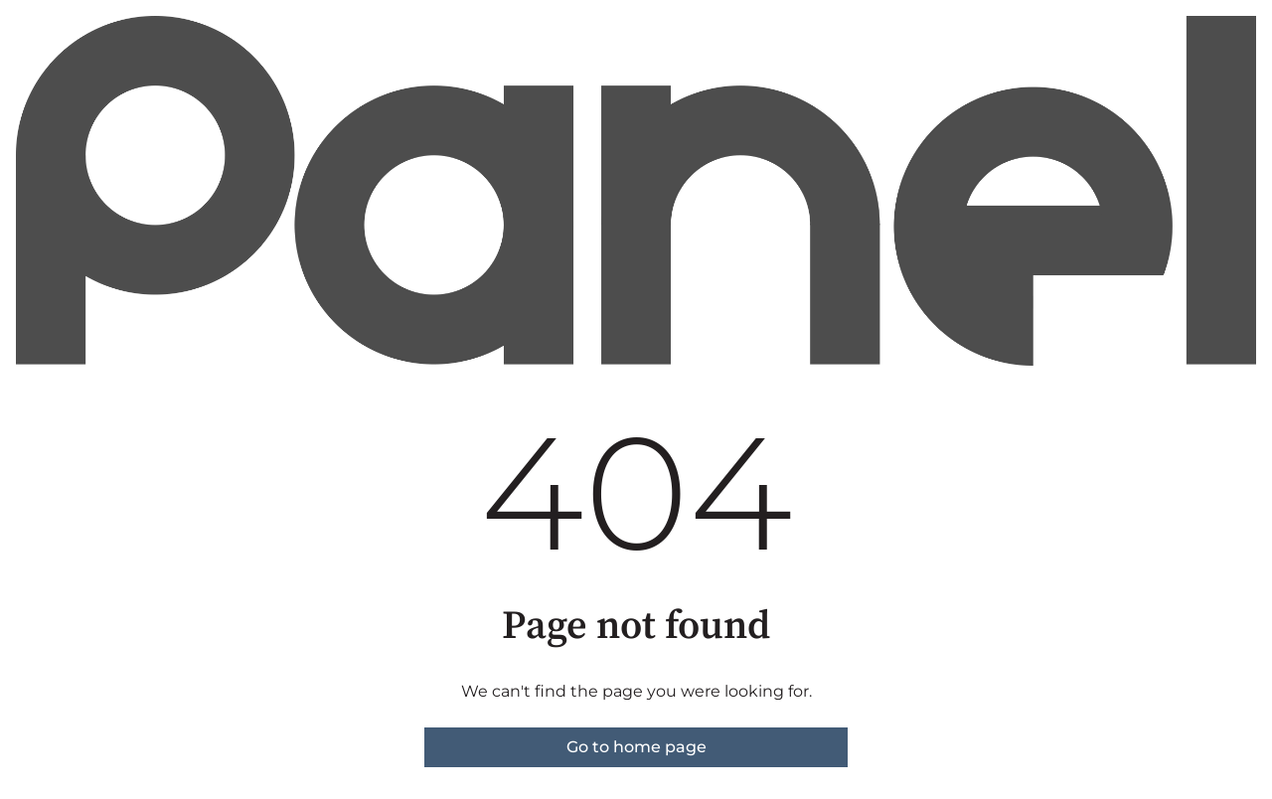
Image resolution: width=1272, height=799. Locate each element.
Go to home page (636, 746)
